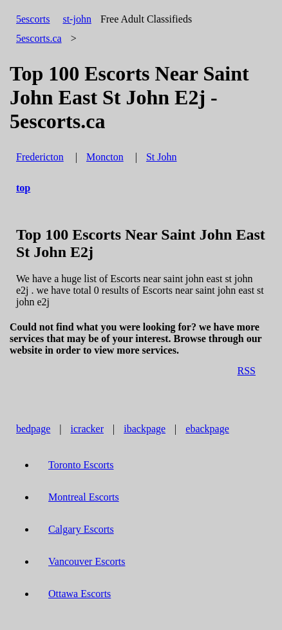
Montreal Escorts (83, 497)
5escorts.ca (39, 38)
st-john (76, 19)
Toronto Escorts (81, 464)
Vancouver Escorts (87, 561)
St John (161, 156)
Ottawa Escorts (79, 593)
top (23, 187)
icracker (87, 428)
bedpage (33, 428)
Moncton (105, 156)
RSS (247, 370)
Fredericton (40, 156)
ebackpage (207, 428)
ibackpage (144, 428)
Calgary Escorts (81, 529)
